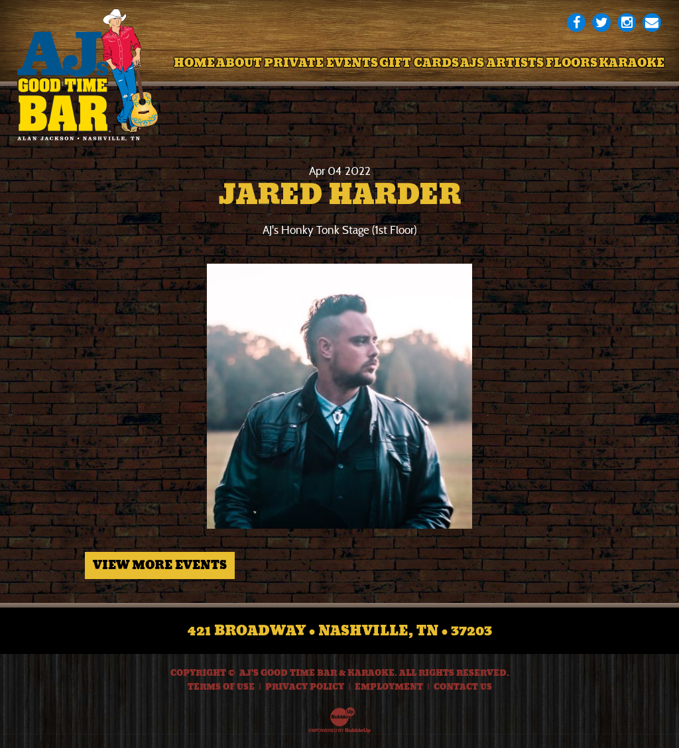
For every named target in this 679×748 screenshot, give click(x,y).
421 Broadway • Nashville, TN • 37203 (340, 630)
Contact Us (463, 687)
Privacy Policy (304, 687)
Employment (389, 687)
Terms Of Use (221, 687)
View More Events (160, 565)
